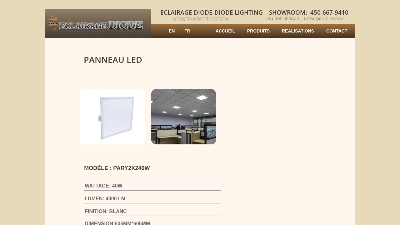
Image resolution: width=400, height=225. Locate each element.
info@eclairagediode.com (201, 19)
